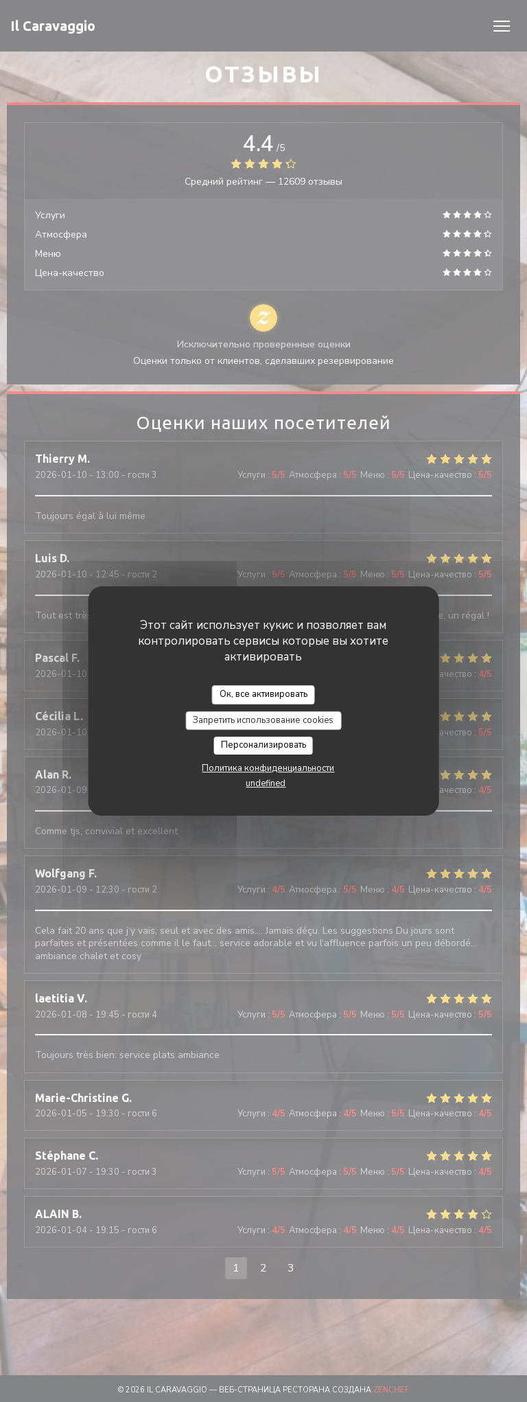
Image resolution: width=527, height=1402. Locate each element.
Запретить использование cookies (263, 720)
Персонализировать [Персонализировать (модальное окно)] (263, 745)
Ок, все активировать (263, 694)
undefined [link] (265, 783)
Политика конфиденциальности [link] (268, 768)
